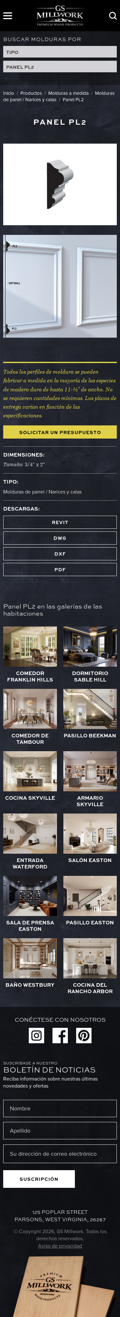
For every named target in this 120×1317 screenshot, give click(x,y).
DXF (60, 553)
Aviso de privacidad (60, 1246)
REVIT (60, 522)
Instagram (36, 1035)
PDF (60, 569)
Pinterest (84, 1035)
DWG (60, 538)
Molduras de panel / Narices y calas (42, 491)
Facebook (60, 1035)
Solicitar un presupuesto (60, 432)
